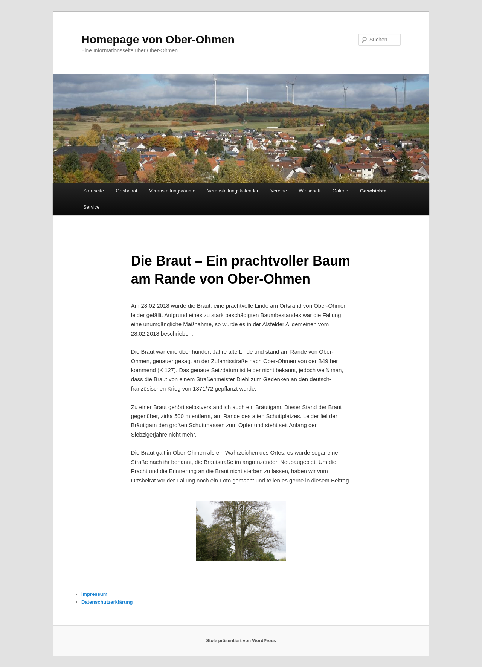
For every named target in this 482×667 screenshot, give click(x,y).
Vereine (278, 191)
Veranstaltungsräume (172, 191)
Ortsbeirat (126, 191)
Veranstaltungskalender (233, 191)
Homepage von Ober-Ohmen (158, 39)
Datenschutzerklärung (107, 602)
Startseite (93, 191)
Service (91, 207)
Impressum (94, 594)
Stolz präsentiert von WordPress (241, 640)
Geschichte (373, 191)
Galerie (340, 191)
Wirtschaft (310, 191)
